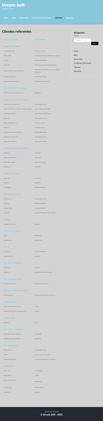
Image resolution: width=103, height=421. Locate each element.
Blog (14, 18)
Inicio (6, 18)
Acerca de (24, 18)
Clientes (58, 18)
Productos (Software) (41, 18)
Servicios (70, 18)
